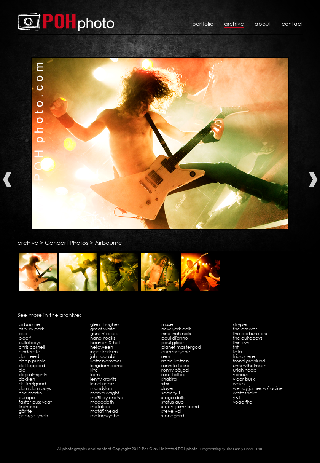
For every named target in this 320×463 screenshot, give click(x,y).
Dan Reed (29, 356)
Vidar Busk (244, 379)
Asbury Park (31, 329)
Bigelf (25, 338)
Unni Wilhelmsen (249, 365)
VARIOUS (240, 374)
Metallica (100, 406)
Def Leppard (32, 365)
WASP (239, 383)
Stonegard (172, 415)
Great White (102, 329)
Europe (27, 397)
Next (313, 179)
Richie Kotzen (175, 361)
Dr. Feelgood (32, 383)
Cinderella (29, 351)
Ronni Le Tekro (175, 365)
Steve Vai (171, 411)
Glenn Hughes (104, 324)
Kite (94, 370)
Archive (234, 23)
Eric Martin (30, 393)
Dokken (27, 379)
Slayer (167, 388)
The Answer (245, 329)
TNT (236, 347)
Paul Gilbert (173, 342)
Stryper (240, 324)
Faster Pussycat (35, 402)
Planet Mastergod (181, 347)
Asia (23, 333)
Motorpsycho (104, 415)
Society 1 (171, 393)
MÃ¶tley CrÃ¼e (106, 397)
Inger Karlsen (104, 351)
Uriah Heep (244, 370)
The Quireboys (248, 338)
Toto (237, 351)
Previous (7, 179)
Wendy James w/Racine (258, 388)
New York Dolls (176, 329)
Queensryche (175, 351)
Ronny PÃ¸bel (175, 370)
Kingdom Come (107, 365)
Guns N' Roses (104, 333)
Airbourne (108, 242)
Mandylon (101, 388)
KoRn (95, 374)
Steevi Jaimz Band (180, 406)
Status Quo (172, 402)
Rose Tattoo (173, 374)
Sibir (165, 383)
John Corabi (102, 356)
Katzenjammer (105, 361)
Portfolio (202, 23)
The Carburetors (250, 333)
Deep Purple (32, 361)
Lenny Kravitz (103, 379)
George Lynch (33, 415)
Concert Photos (66, 242)
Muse (167, 324)
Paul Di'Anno (174, 338)
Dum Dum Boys (35, 388)
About (263, 23)
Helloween (101, 347)
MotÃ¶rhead (104, 411)
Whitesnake (245, 393)
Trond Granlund (249, 361)
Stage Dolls (173, 397)
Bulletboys (30, 342)
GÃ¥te (25, 411)
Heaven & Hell (105, 342)
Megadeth (102, 402)
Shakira (169, 379)
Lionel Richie (102, 383)
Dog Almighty (33, 374)
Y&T (236, 397)
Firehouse (29, 406)
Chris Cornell (32, 347)
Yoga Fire (242, 402)
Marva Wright (104, 393)
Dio (22, 370)
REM (165, 356)
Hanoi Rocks (102, 338)
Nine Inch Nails (176, 333)
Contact (292, 23)
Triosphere (244, 356)
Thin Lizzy (241, 342)
